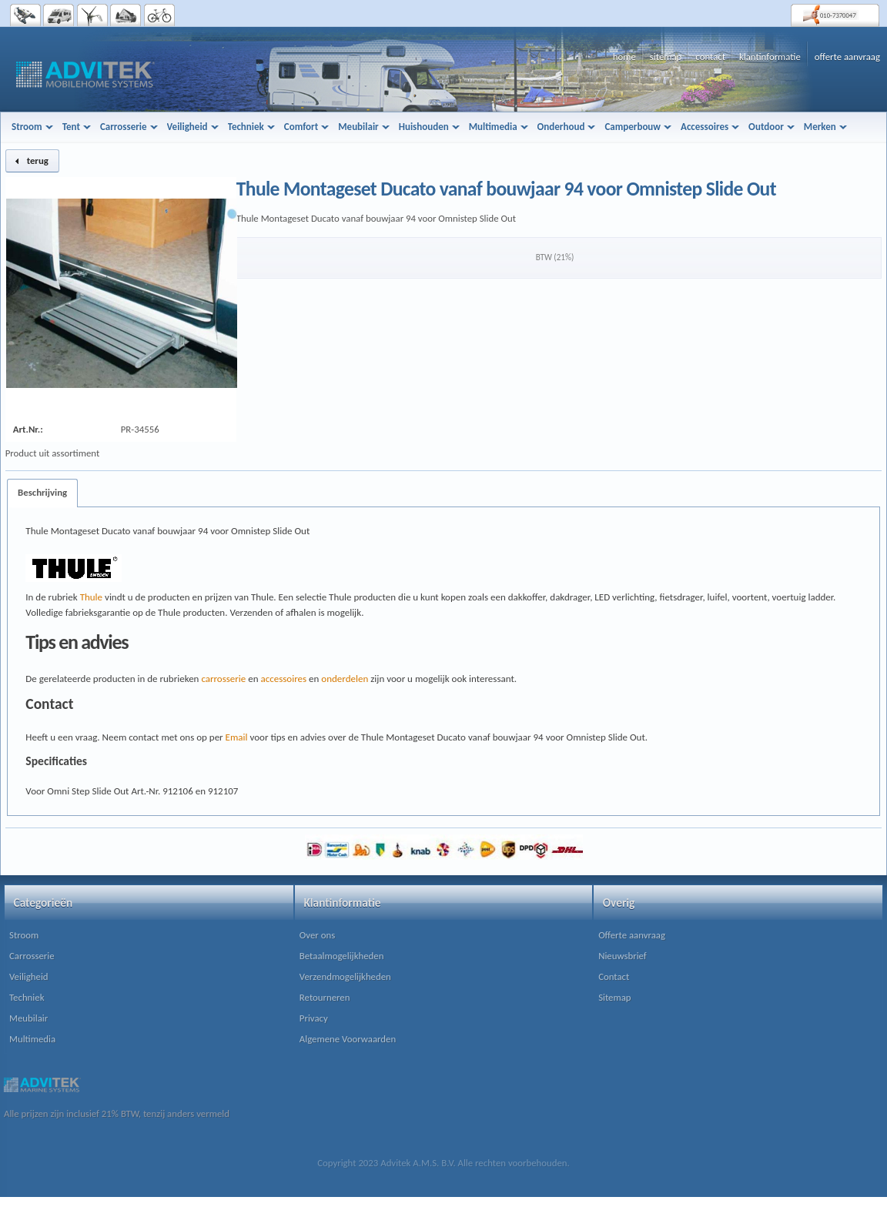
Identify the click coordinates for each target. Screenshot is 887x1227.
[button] (32, 160)
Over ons (317, 935)
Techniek (26, 997)
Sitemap (614, 997)
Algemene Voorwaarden (348, 1039)
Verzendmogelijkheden (345, 976)
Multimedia (32, 1039)
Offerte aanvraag (631, 935)
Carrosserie (32, 955)
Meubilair (28, 1018)
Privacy (314, 1018)
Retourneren (325, 997)
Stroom (23, 935)
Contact (613, 976)
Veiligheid (29, 976)
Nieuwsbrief (622, 955)
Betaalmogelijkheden (342, 955)
